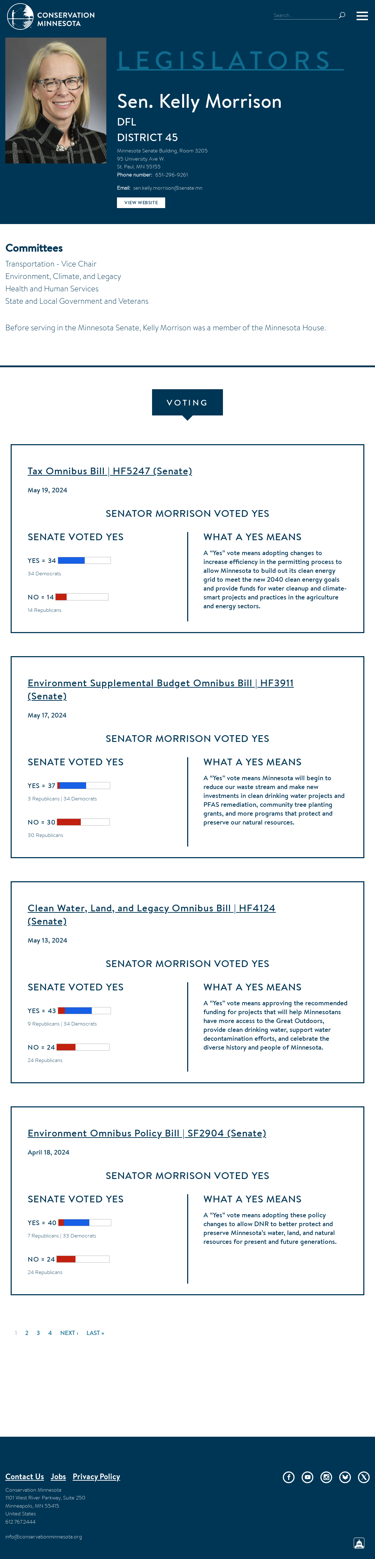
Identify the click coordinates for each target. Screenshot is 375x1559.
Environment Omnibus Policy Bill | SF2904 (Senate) (147, 1133)
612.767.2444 (20, 1521)
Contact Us (24, 1476)
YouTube (307, 1477)
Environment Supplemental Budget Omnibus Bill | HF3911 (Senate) (161, 689)
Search (345, 15)
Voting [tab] (187, 402)
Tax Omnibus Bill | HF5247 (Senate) (110, 470)
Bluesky (345, 1477)
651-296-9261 (171, 174)
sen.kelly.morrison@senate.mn (167, 187)
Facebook (289, 1477)
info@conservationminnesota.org (43, 1536)
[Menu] (362, 16)
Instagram (326, 1477)
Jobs (58, 1476)
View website (141, 203)
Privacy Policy (96, 1476)
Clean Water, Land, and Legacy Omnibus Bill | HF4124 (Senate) (152, 914)
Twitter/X (364, 1477)
